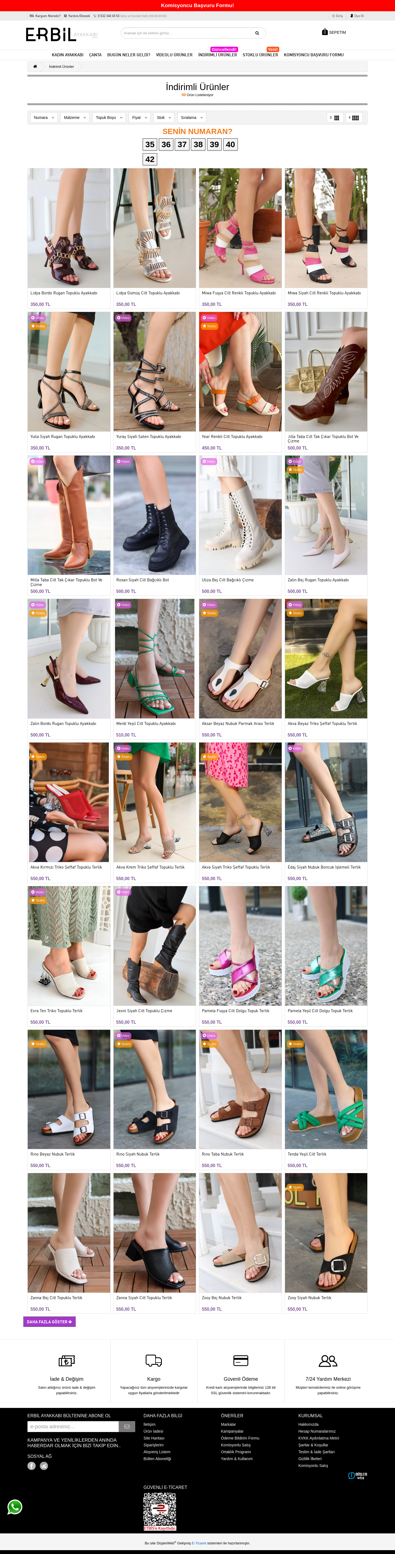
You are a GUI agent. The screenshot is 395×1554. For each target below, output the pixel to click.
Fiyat (139, 117)
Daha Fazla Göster (49, 1321)
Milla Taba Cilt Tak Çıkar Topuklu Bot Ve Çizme (66, 582)
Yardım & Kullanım (237, 1459)
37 (182, 144)
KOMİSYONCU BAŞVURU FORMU (314, 54)
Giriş (339, 16)
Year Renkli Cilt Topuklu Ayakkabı (232, 436)
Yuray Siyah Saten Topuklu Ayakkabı (148, 436)
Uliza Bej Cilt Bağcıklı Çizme (228, 580)
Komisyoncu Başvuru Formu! (197, 5)
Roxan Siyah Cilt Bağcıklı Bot (142, 580)
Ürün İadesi (153, 1431)
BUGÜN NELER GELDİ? (128, 54)
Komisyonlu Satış (236, 1445)
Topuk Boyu (109, 117)
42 (149, 159)
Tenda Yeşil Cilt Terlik (307, 1154)
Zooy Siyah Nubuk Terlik (309, 1298)
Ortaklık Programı (236, 1452)
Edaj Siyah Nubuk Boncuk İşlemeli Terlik (324, 867)
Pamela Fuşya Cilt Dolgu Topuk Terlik (235, 1011)
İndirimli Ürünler (61, 67)
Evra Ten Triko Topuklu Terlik (56, 1011)
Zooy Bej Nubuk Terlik (222, 1298)
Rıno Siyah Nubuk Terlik (138, 1154)
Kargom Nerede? (47, 16)
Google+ (59, 1464)
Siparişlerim (153, 1445)
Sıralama (192, 117)
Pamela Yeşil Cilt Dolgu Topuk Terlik (320, 1011)
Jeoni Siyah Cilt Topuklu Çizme (144, 1011)
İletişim (149, 1424)
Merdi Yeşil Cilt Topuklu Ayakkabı (146, 723)
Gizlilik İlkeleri (310, 1459)
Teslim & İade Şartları (316, 1452)
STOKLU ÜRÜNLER (261, 53)
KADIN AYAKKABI (67, 54)
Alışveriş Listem (156, 1452)
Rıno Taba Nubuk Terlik (223, 1154)
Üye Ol (359, 16)
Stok (164, 117)
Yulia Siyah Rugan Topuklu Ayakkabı (62, 436)
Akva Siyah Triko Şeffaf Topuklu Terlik (236, 867)
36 (166, 144)
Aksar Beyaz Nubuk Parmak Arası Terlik (238, 723)
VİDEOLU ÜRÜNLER (174, 54)
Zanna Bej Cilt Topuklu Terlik (56, 1298)
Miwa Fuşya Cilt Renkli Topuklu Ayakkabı (239, 293)
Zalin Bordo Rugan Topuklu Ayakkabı (63, 723)
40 (230, 144)
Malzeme (75, 117)
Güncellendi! (224, 49)
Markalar (228, 1424)
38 (198, 144)
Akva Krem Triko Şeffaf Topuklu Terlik (150, 867)
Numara (44, 117)
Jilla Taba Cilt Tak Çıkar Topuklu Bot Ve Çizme (323, 438)
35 (149, 144)
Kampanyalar (232, 1431)
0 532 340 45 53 (132, 16)
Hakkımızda (308, 1424)
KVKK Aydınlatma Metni (318, 1438)
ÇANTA (95, 54)
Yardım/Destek (79, 16)
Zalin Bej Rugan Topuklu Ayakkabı (318, 580)
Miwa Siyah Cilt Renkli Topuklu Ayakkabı (324, 293)
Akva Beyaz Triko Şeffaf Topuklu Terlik (322, 723)
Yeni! (273, 49)
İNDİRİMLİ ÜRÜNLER (218, 53)
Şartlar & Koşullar (313, 1445)
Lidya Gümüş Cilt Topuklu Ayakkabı (148, 293)
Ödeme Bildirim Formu (240, 1438)
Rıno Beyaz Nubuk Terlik (52, 1154)
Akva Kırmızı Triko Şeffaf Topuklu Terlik (66, 867)
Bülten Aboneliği (157, 1459)
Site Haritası (153, 1438)
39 (214, 144)
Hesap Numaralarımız (317, 1431)
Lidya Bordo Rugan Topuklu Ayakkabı (63, 293)
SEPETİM (334, 31)
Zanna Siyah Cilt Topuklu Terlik (144, 1298)
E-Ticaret (199, 1543)
